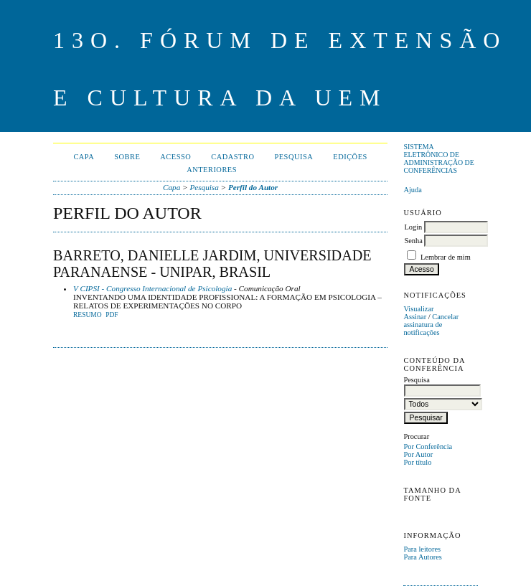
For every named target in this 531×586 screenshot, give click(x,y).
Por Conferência (427, 446)
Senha (413, 241)
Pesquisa (293, 157)
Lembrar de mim (445, 257)
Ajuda (412, 190)
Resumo (87, 314)
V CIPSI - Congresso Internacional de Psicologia (152, 288)
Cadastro (232, 157)
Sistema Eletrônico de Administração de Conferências (438, 158)
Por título (417, 462)
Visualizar (418, 309)
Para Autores (422, 557)
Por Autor (418, 454)
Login (413, 227)
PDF (111, 314)
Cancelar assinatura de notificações (431, 324)
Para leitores (422, 549)
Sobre (127, 157)
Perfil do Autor (253, 187)
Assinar (414, 317)
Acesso (175, 157)
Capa (83, 157)
